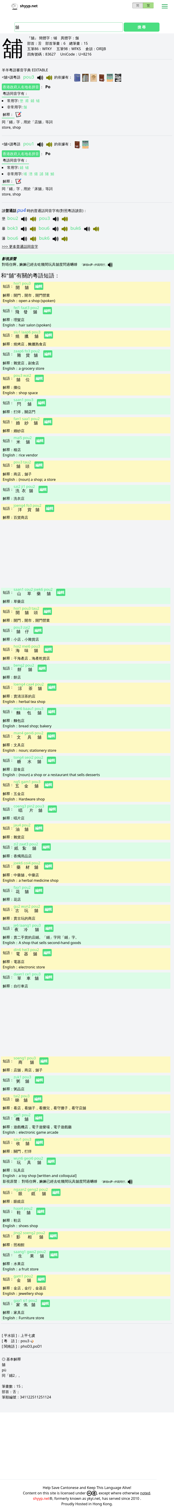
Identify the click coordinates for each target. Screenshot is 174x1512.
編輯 (38, 286)
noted (145, 1493)
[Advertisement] (85, 553)
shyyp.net (41, 1498)
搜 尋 (142, 27)
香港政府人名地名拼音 (21, 86)
